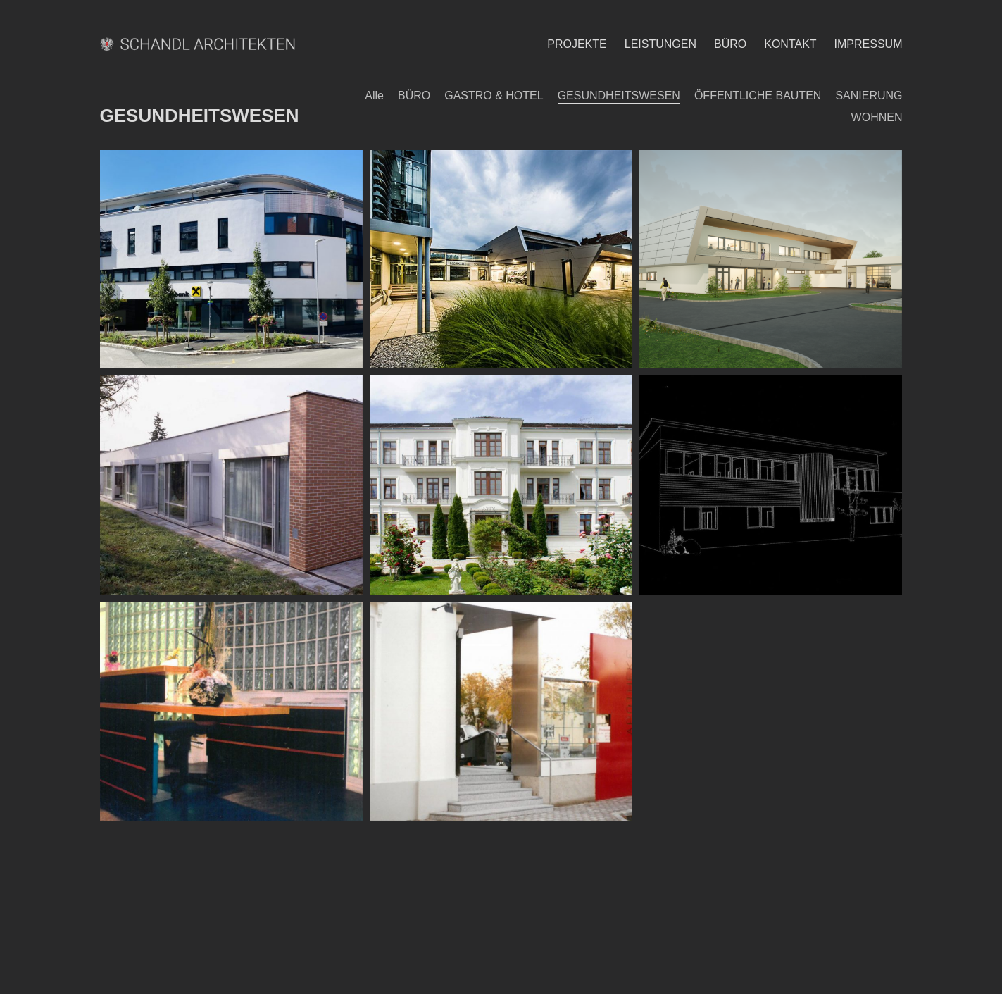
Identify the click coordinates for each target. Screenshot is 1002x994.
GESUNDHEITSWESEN (619, 95)
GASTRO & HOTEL (493, 95)
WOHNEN (877, 117)
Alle (374, 95)
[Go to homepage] (200, 44)
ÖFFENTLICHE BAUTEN (757, 95)
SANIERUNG (868, 95)
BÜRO (414, 95)
